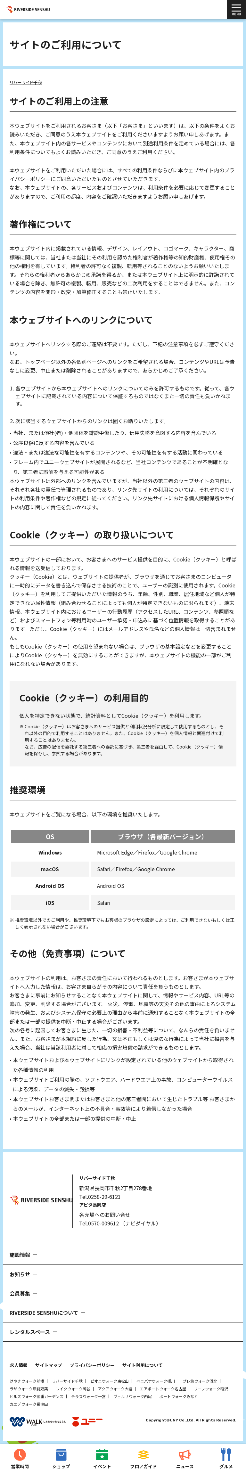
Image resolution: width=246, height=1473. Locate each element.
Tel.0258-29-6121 (100, 1196)
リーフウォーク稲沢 (211, 1388)
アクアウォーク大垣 (115, 1388)
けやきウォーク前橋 (27, 1381)
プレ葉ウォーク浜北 (200, 1381)
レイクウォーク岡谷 (73, 1388)
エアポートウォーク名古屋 (163, 1388)
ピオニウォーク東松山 (109, 1381)
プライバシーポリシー (92, 1365)
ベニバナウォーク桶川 (155, 1381)
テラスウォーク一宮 (88, 1396)
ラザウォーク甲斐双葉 (29, 1388)
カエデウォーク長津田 (29, 1404)
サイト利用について (142, 1365)
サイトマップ (48, 1365)
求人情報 (19, 1365)
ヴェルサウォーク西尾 (132, 1396)
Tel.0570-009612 (99, 1223)
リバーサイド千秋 (67, 1381)
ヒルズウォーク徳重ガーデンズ (36, 1396)
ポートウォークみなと (179, 1396)
